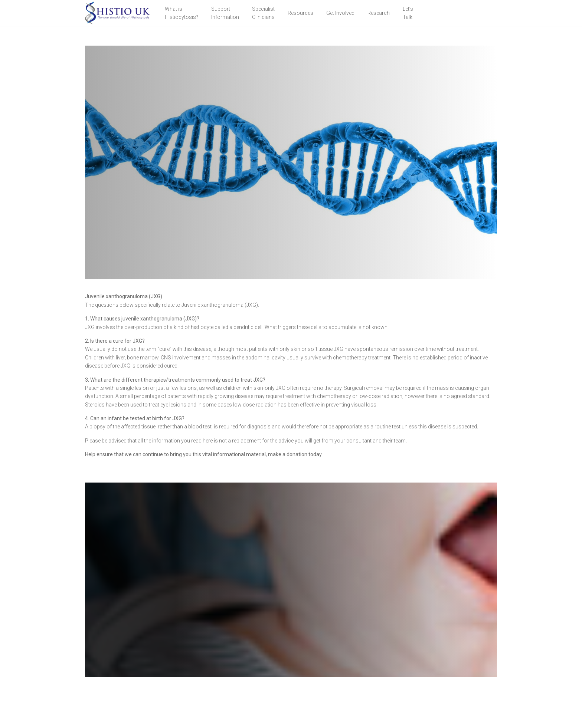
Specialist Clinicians (263, 13)
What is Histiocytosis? (181, 13)
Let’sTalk (408, 13)
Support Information (225, 13)
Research (378, 13)
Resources (300, 13)
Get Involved (340, 13)
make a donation (287, 454)
